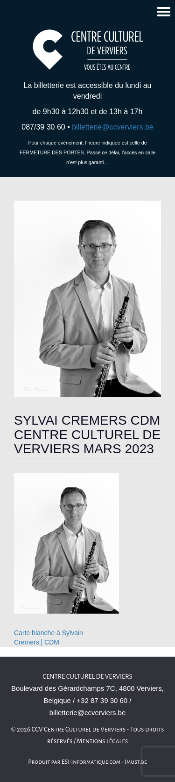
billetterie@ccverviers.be (113, 127)
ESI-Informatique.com (91, 762)
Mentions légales (102, 741)
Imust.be (136, 762)
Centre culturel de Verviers (87, 676)
